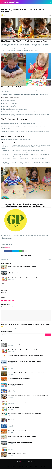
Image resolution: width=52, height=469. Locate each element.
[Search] (50, 2)
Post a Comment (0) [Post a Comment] (26, 255)
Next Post (48, 259)
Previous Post (5, 259)
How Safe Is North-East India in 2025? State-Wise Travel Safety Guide (24, 413)
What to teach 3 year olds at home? (16, 384)
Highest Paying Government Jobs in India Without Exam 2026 (22, 390)
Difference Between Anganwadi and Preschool (19, 378)
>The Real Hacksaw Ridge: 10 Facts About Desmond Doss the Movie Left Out (26, 344)
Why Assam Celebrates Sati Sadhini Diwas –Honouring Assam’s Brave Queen (26, 372)
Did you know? (4, 288)
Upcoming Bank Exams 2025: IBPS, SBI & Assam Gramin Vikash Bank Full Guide (26, 425)
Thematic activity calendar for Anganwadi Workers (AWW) (22, 266)
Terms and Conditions (34, 466)
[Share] (50, 15)
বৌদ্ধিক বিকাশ (11, 419)
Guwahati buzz (4, 294)
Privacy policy (25, 466)
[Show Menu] (2, 2)
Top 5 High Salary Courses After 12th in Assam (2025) (20, 272)
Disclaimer (18, 466)
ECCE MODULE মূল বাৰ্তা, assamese (16, 407)
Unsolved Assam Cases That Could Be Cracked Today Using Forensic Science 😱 (25, 325)
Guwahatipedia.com (11, 2)
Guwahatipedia (23, 461)
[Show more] (26, 251)
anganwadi (7, 6)
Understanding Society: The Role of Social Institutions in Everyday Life (24, 361)
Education (3, 297)
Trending (3, 285)
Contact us (43, 466)
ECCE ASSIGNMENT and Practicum (16, 367)
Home (2, 6)
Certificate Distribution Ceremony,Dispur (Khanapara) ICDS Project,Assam (25, 355)
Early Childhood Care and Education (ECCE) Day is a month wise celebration (25, 277)
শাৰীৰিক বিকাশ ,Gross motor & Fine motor (17, 453)
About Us (13, 466)
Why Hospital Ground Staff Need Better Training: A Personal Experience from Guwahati (28, 395)
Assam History (4, 290)
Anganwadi (3, 292)
